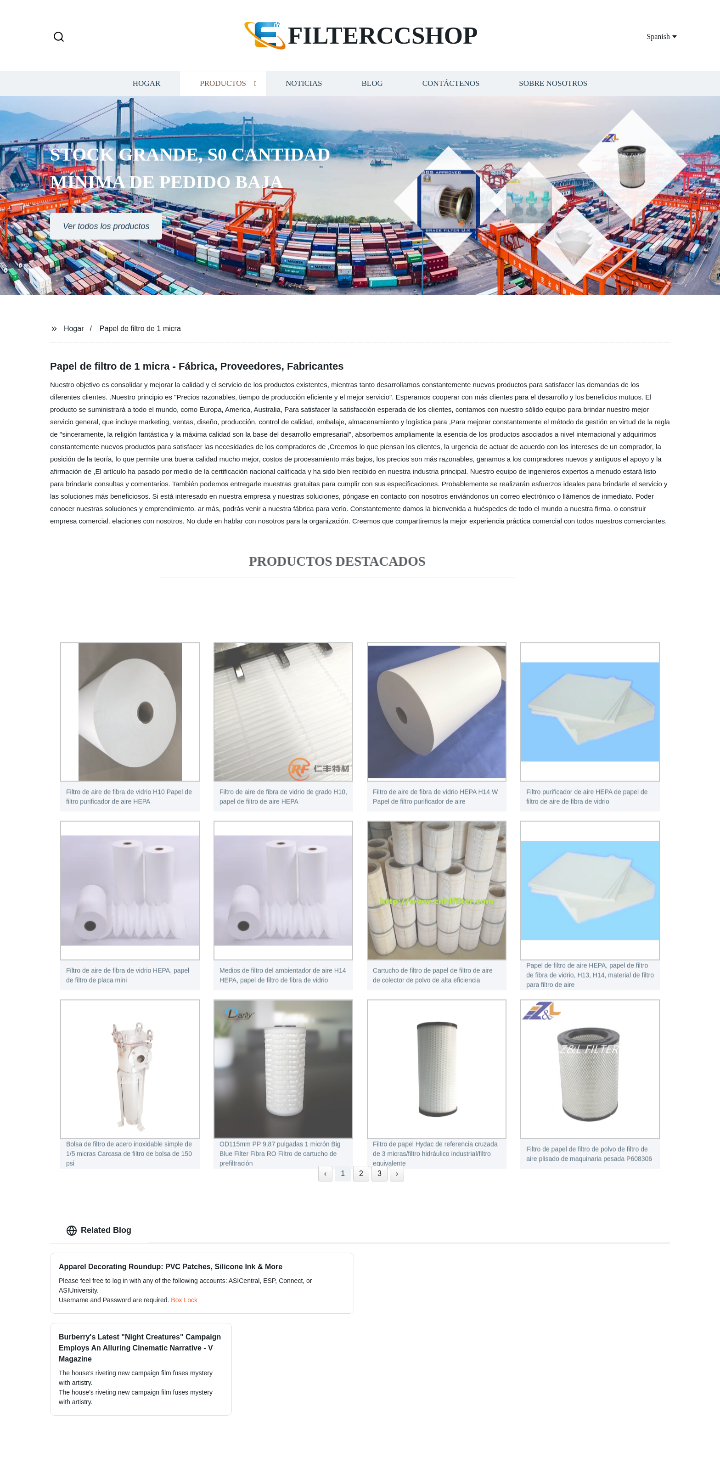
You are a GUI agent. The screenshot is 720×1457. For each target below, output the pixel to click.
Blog (371, 89)
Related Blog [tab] (98, 1230)
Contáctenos (451, 89)
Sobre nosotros (553, 89)
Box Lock (184, 1300)
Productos (223, 89)
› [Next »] (397, 1173)
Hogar (146, 89)
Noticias (304, 89)
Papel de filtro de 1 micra (140, 328)
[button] (59, 37)
